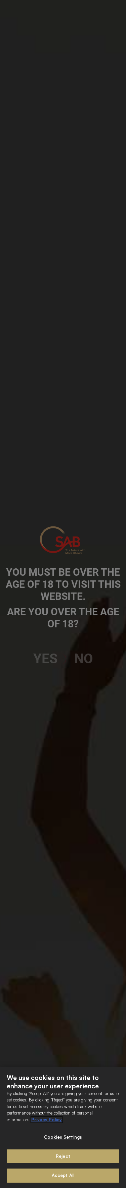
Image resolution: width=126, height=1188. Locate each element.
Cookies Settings (63, 1137)
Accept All (63, 1175)
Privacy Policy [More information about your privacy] (46, 1119)
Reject (63, 1156)
